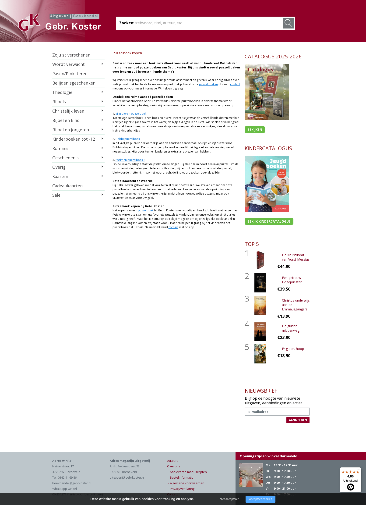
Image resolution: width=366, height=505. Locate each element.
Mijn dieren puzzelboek (131, 114)
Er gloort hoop (293, 348)
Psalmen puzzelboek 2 (130, 160)
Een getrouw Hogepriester (292, 279)
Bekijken (254, 129)
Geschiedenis (65, 157)
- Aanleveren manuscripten (187, 472)
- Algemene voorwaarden (186, 483)
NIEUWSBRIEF (261, 390)
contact (235, 84)
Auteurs (172, 461)
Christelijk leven (68, 111)
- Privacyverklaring (181, 489)
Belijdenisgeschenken (73, 83)
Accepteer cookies (260, 499)
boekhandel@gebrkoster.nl (71, 483)
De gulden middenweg (290, 328)
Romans (60, 148)
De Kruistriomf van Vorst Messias (296, 257)
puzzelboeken (208, 84)
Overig (59, 167)
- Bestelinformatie (181, 477)
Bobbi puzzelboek (128, 139)
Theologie (62, 92)
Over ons (173, 466)
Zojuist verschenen (71, 55)
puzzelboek (145, 210)
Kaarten (60, 176)
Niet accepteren (229, 499)
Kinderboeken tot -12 (73, 139)
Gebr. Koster (59, 23)
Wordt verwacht (68, 64)
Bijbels (59, 101)
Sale (56, 195)
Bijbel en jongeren (70, 129)
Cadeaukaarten (67, 185)
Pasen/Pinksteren (70, 73)
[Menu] (358, 470)
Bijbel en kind (66, 120)
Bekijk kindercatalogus (269, 221)
